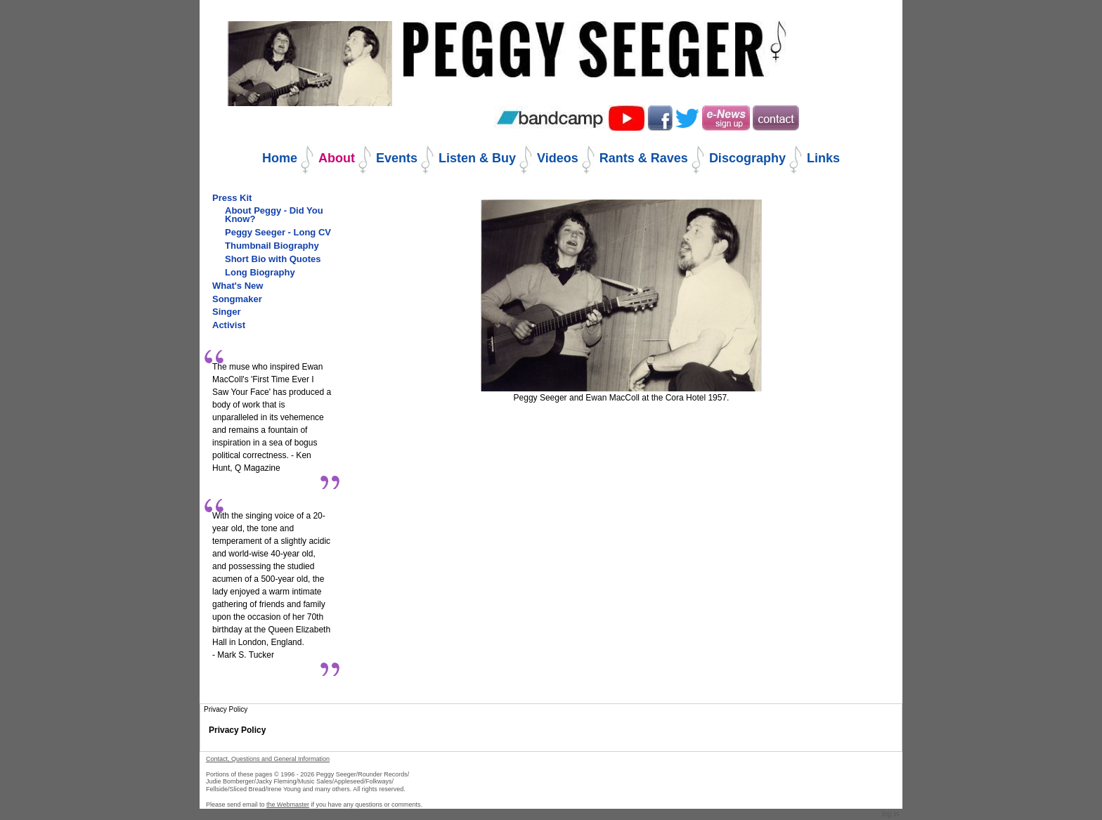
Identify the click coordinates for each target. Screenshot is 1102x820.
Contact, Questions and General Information (268, 758)
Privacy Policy (237, 730)
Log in (890, 814)
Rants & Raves (643, 158)
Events (396, 158)
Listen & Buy (477, 158)
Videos (557, 158)
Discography (747, 158)
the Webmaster (287, 804)
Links (823, 158)
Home (279, 158)
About (336, 158)
